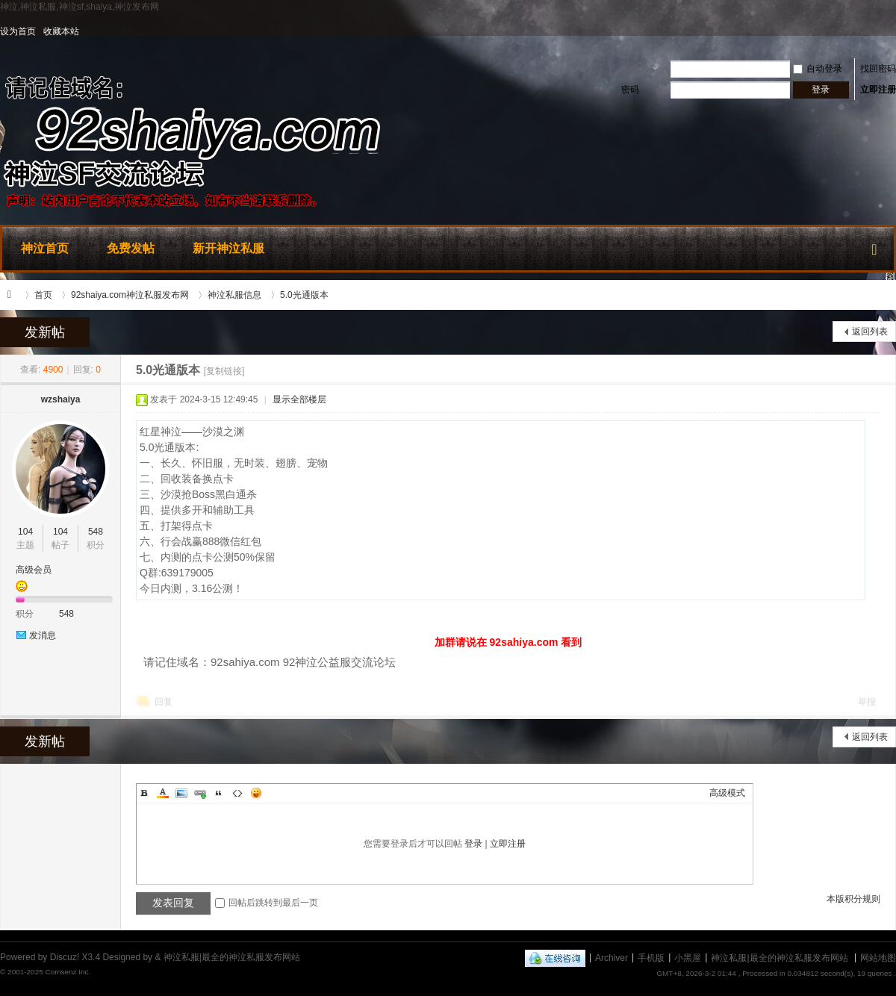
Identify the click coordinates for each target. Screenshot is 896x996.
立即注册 (878, 89)
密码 (630, 89)
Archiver (611, 957)
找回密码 (878, 68)
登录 (473, 843)
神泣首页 (45, 248)
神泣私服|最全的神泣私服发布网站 (13, 295)
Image (181, 792)
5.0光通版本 (304, 295)
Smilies (256, 792)
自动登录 (817, 68)
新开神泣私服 (228, 248)
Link (200, 792)
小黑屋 (687, 957)
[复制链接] (224, 371)
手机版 (651, 957)
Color (162, 792)
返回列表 (870, 331)
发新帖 (45, 332)
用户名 (633, 68)
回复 (163, 702)
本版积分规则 (853, 899)
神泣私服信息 (234, 295)
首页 (43, 295)
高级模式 (727, 793)
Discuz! (64, 957)
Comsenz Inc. (67, 972)
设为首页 (18, 31)
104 (25, 531)
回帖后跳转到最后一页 (266, 902)
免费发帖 (131, 248)
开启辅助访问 (892, 31)
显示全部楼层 (299, 399)
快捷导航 (874, 246)
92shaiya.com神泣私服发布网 (130, 295)
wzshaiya (61, 399)
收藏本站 (61, 31)
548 (95, 531)
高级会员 (34, 569)
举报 (867, 702)
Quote (218, 792)
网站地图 (878, 957)
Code (237, 792)
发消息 (42, 635)
